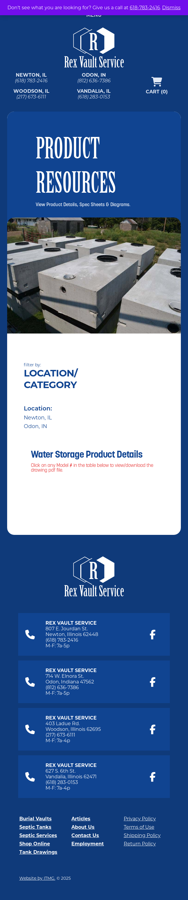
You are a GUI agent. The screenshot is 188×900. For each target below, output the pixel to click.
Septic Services (38, 835)
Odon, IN (35, 426)
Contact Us (85, 835)
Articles (80, 819)
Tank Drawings (38, 852)
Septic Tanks (35, 827)
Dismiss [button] (171, 7)
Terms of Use (139, 827)
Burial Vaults (35, 819)
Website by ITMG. (37, 878)
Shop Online (34, 844)
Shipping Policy (142, 835)
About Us (83, 827)
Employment (87, 844)
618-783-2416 (145, 7)
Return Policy (140, 844)
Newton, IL (38, 417)
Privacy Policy (140, 819)
